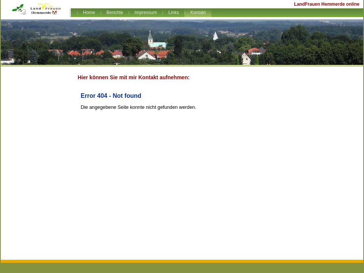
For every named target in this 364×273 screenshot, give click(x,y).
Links (173, 12)
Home (89, 12)
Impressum (145, 12)
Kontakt (198, 12)
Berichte (114, 12)
